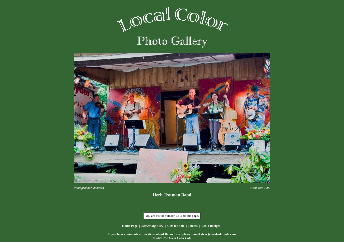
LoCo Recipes (210, 226)
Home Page (130, 226)
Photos (193, 226)
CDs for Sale (176, 226)
